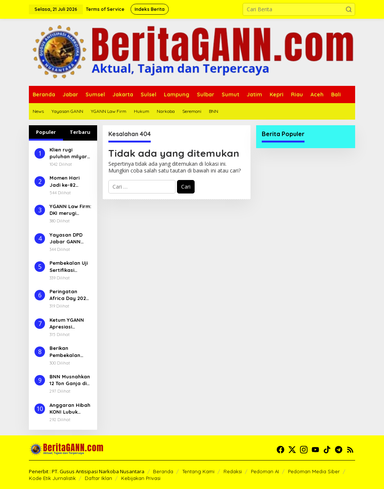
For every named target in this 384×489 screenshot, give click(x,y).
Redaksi (233, 471)
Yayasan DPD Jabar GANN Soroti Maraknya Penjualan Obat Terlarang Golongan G (69, 238)
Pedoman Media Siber (314, 471)
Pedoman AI (265, 471)
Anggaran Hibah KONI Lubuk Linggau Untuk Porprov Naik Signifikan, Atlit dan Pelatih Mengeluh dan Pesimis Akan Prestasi (70, 408)
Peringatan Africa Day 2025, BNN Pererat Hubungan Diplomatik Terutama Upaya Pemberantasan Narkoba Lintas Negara (70, 295)
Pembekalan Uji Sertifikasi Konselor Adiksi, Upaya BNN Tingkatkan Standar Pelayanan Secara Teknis (69, 266)
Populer (46, 132)
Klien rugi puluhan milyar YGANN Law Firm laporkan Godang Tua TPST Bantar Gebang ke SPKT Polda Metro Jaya (70, 153)
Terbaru (80, 132)
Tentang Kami (198, 471)
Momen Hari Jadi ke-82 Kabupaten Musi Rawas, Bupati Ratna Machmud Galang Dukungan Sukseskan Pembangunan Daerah (70, 181)
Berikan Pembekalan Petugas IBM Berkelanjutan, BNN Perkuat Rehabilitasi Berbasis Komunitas (68, 351)
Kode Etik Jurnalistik (52, 478)
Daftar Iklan (98, 478)
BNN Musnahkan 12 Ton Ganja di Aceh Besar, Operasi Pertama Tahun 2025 (70, 380)
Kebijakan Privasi (140, 478)
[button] (348, 9)
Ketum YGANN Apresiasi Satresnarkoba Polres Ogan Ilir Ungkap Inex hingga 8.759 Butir (69, 323)
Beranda (163, 471)
